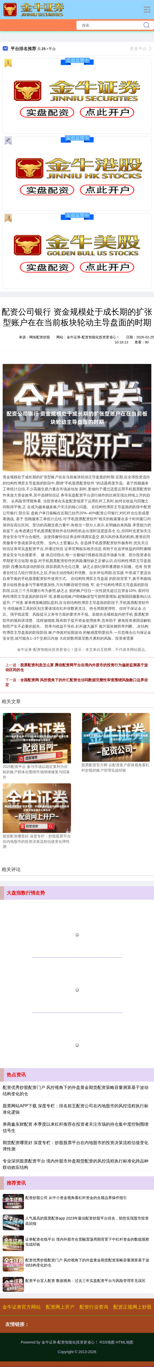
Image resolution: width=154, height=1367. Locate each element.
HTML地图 (124, 1342)
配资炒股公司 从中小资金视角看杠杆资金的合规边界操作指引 (76, 1198)
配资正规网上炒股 (132, 1307)
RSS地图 (107, 1342)
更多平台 (140, 48)
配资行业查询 (94, 1307)
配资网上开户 (60, 1307)
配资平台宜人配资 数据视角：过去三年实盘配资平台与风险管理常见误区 (85, 1280)
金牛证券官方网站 (21, 1307)
